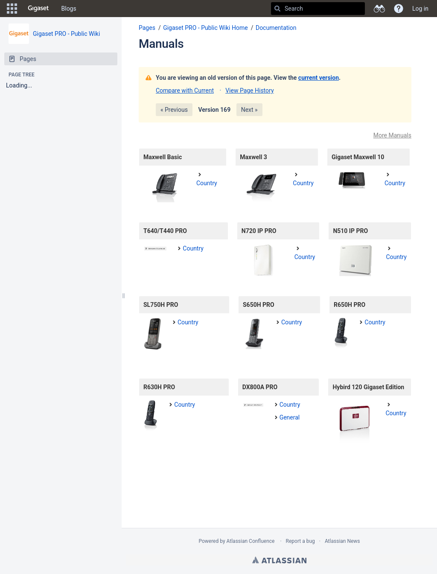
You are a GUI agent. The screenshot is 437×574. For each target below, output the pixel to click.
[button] (12, 8)
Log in (420, 8)
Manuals (161, 44)
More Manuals (392, 135)
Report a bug (300, 541)
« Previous (174, 109)
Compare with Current (185, 90)
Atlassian (279, 559)
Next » (249, 109)
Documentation (276, 27)
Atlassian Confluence (251, 541)
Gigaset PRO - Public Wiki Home (205, 27)
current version (318, 77)
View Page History (249, 90)
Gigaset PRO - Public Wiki (66, 33)
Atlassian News (342, 541)
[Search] (277, 8)
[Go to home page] (38, 8)
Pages (147, 27)
